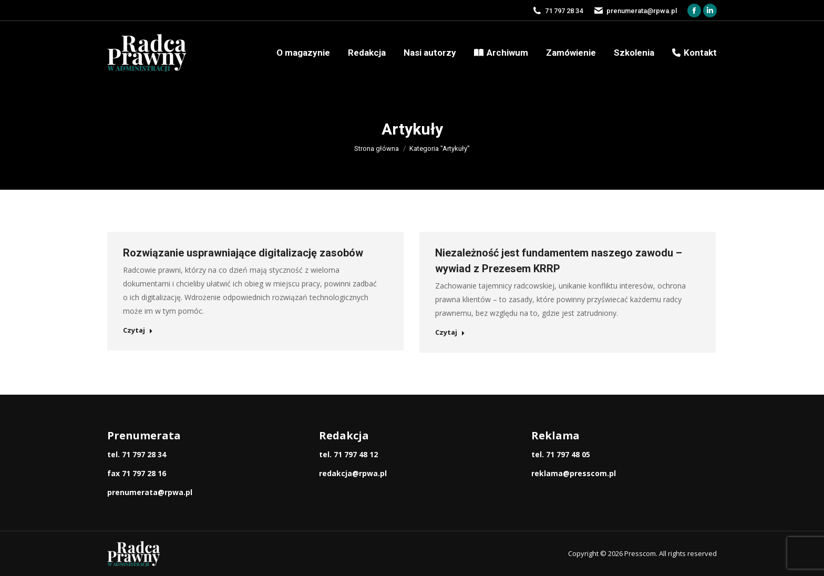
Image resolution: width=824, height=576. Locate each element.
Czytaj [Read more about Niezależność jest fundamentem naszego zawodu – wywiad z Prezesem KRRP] (450, 332)
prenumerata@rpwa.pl (149, 492)
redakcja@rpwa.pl (353, 473)
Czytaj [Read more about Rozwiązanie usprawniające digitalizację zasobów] (138, 330)
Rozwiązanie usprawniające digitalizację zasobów (243, 252)
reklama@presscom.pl (573, 473)
